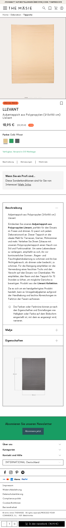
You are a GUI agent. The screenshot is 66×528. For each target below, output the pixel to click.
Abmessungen (26, 162)
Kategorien (9, 449)
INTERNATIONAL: (22, 462)
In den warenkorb (41, 523)
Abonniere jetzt (33, 431)
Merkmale (43, 162)
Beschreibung (8, 162)
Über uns (7, 444)
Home (5, 15)
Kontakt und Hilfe (12, 455)
